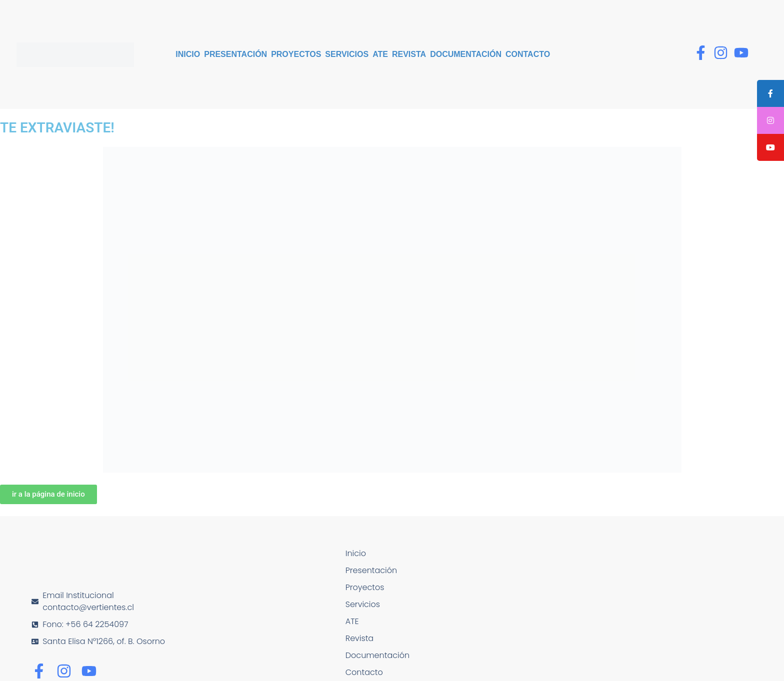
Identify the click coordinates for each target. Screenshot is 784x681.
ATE (380, 54)
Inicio (188, 54)
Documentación (466, 54)
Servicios (346, 54)
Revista (409, 54)
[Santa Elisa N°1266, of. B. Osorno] (607, 617)
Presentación (235, 54)
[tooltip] (770, 93)
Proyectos (296, 54)
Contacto (528, 54)
